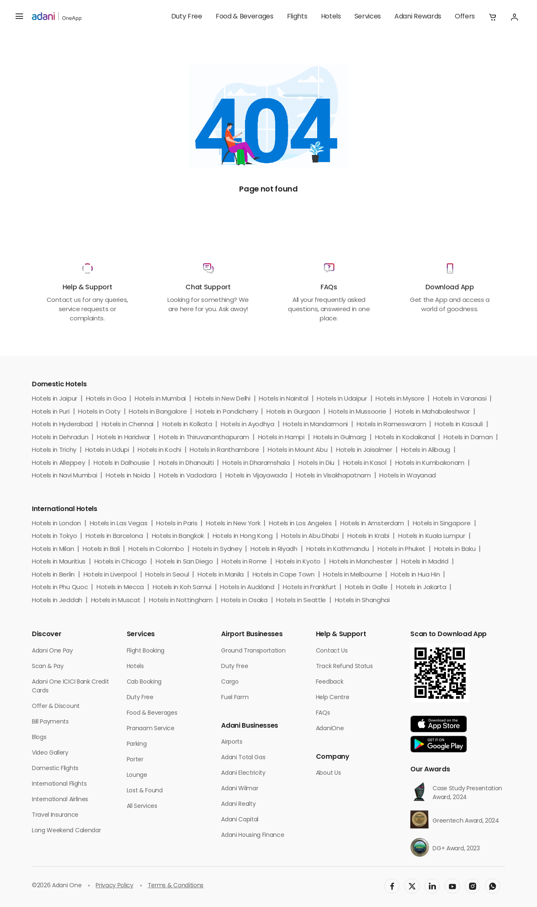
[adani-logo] (56, 16)
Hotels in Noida (128, 476)
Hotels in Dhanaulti (186, 463)
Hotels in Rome (244, 562)
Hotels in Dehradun (60, 438)
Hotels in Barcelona (114, 536)
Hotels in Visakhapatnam (333, 476)
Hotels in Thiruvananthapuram (204, 438)
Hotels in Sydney (217, 549)
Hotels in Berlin (53, 575)
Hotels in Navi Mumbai (64, 476)
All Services (142, 806)
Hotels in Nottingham (181, 600)
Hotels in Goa (106, 399)
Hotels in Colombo (156, 549)
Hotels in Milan (53, 549)
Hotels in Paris (176, 524)
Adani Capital (239, 820)
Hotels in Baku (455, 549)
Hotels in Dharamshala (255, 463)
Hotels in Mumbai (160, 399)
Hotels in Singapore (442, 524)
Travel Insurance (55, 815)
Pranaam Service (151, 729)
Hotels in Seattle (301, 600)
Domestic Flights (55, 768)
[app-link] (438, 724)
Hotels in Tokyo (54, 536)
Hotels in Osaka (244, 600)
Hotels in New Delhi (222, 399)
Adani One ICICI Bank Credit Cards (70, 686)
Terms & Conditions (175, 885)
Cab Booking (144, 682)
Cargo (229, 682)
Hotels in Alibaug (426, 450)
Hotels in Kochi (159, 450)
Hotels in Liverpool (110, 575)
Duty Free (186, 17)
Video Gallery (50, 753)
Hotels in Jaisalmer (364, 450)
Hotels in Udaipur (342, 399)
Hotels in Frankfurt (309, 587)
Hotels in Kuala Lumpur (431, 536)
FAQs (323, 713)
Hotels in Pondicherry (227, 412)
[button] (492, 16)
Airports (231, 742)
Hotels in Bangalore (158, 412)
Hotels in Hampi (281, 438)
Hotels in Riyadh (273, 549)
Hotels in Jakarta (421, 587)
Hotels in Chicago (120, 562)
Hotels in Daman (468, 438)
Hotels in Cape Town (284, 575)
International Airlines (60, 800)
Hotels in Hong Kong (243, 536)
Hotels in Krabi (368, 536)
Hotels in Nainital (283, 399)
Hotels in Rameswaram (391, 424)
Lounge (137, 775)
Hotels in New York (233, 524)
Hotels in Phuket (401, 549)
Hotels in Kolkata (187, 424)
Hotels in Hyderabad (62, 424)
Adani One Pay (52, 651)
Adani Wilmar (239, 789)
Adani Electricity (243, 773)
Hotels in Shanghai (362, 600)
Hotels (331, 17)
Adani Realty (238, 804)
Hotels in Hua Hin (415, 575)
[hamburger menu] (19, 16)
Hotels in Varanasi (459, 399)
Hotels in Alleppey (58, 463)
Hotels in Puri (51, 412)
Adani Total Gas (243, 758)
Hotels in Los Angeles (300, 524)
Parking (137, 744)
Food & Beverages (245, 17)
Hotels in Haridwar (123, 438)
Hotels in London (56, 524)
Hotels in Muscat (116, 600)
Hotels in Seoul (167, 575)
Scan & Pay (48, 666)
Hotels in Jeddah (57, 600)
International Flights (59, 784)
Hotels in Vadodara (187, 476)
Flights (297, 17)
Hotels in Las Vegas (119, 524)
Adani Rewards (417, 17)
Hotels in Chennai (128, 424)
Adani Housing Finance (252, 835)
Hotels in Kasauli (459, 424)
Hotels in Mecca (120, 587)
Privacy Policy (114, 885)
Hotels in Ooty (99, 412)
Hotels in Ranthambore (224, 450)
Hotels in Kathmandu (337, 549)
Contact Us (332, 651)
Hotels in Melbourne (352, 575)
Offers (465, 17)
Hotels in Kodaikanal (405, 438)
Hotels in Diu (316, 463)
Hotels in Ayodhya (247, 424)
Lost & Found (145, 791)
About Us (328, 773)
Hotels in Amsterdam (372, 524)
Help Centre (332, 698)
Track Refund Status (344, 666)
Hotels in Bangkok (178, 536)
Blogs (39, 737)
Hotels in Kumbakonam (430, 463)
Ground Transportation (253, 651)
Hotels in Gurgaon (293, 412)
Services (368, 17)
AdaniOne (330, 729)
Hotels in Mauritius (59, 562)
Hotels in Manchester (361, 562)
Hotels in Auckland (247, 587)
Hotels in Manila (221, 575)
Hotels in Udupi (107, 450)
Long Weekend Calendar (66, 831)
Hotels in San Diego (184, 562)
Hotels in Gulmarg (340, 438)
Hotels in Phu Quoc (60, 587)
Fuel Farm (234, 698)
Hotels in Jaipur (54, 399)
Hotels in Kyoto (298, 562)
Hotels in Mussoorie (357, 412)
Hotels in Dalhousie (122, 463)
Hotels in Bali (101, 549)
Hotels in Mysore (399, 399)
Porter (135, 760)
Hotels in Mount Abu (297, 450)
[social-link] (391, 886)
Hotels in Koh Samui (182, 587)
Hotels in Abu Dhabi (310, 536)
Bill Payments (50, 722)
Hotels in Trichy (54, 450)
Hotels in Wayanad (407, 476)
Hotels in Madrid (424, 562)
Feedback (329, 682)
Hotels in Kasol (364, 463)
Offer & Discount (56, 706)
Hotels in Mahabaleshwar (432, 412)
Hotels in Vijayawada (256, 476)
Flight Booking (146, 651)
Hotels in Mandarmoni (315, 424)
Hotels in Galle (366, 587)
